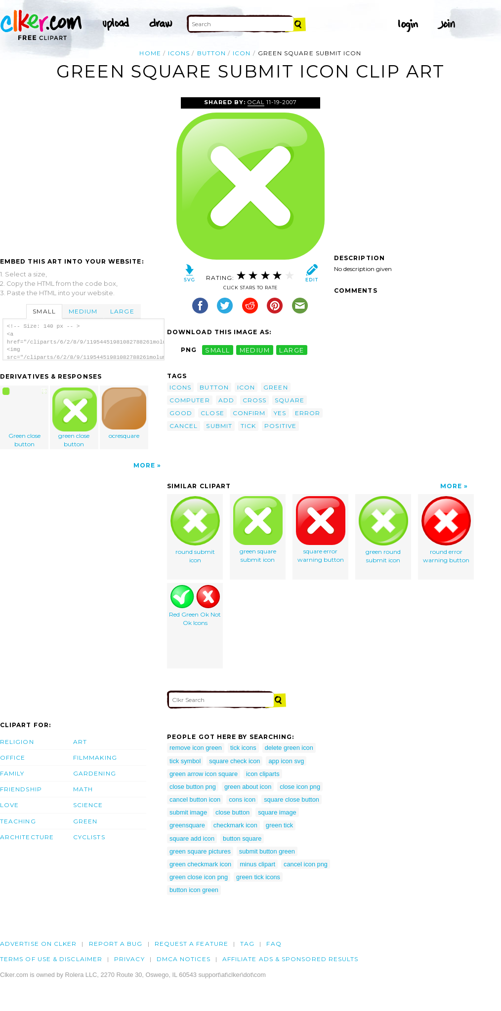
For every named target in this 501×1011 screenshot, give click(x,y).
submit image (188, 812)
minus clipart (257, 864)
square (289, 400)
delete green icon (289, 747)
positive (280, 425)
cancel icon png (306, 864)
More (144, 465)
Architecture (27, 837)
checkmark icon (235, 825)
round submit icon (195, 530)
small (217, 349)
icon (241, 53)
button (211, 53)
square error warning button (320, 529)
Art (80, 741)
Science (88, 805)
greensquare (187, 825)
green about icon (247, 786)
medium (255, 349)
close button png (192, 786)
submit (219, 425)
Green (85, 821)
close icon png (300, 786)
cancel (183, 425)
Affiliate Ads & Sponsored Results (290, 959)
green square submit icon (258, 529)
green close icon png (198, 877)
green (275, 387)
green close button (74, 418)
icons (179, 53)
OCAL (256, 102)
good (180, 413)
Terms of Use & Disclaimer (51, 959)
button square (242, 838)
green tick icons (258, 877)
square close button (291, 799)
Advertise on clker (38, 943)
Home (150, 53)
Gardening (94, 773)
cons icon (242, 799)
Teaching (18, 821)
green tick (279, 825)
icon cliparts (263, 774)
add (226, 400)
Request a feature (191, 943)
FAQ (273, 943)
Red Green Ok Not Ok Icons (195, 605)
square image (277, 812)
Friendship (21, 789)
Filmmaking (95, 757)
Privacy (129, 959)
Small (44, 311)
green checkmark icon (200, 864)
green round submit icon (383, 530)
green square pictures (200, 851)
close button (232, 812)
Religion (17, 741)
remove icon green (195, 747)
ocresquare (124, 413)
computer (189, 400)
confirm (249, 413)
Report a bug (116, 943)
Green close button (24, 418)
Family (12, 773)
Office (12, 757)
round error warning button (446, 530)
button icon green (193, 890)
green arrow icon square (203, 774)
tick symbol (185, 761)
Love (9, 805)
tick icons (243, 747)
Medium (83, 311)
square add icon (191, 838)
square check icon (234, 761)
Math (83, 789)
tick (248, 425)
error (307, 413)
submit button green (267, 851)
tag (247, 943)
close (212, 413)
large (291, 349)
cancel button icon (194, 799)
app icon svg (286, 761)
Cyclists (89, 837)
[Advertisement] (83, 171)
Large (122, 311)
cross (254, 400)
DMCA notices (183, 959)
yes (280, 413)
